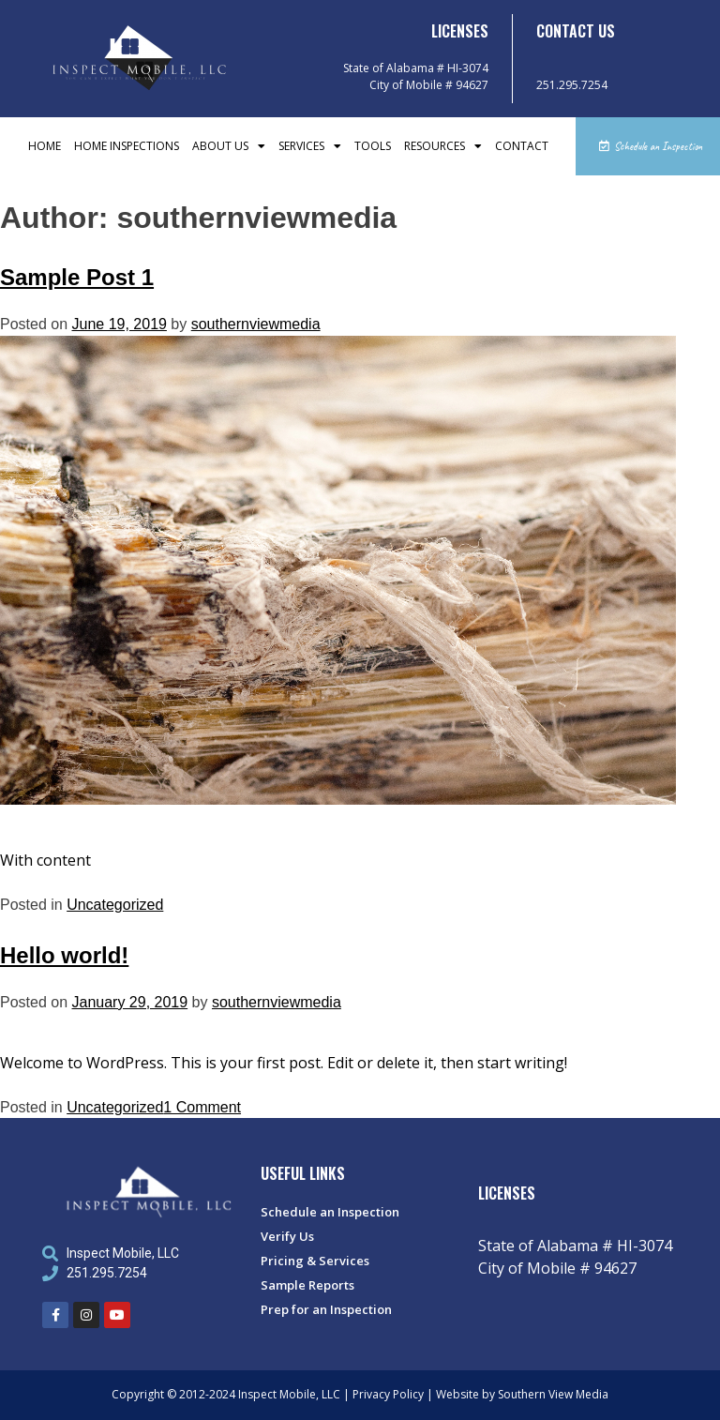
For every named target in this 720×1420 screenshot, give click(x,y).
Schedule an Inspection (330, 1211)
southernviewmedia (256, 324)
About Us (228, 146)
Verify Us (287, 1236)
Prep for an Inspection (326, 1309)
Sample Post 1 (77, 277)
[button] (648, 146)
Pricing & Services (315, 1260)
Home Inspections (126, 146)
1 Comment (202, 1107)
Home (44, 146)
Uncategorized (115, 905)
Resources (443, 146)
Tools (372, 146)
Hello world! (64, 955)
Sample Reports (307, 1284)
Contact (521, 146)
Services (309, 146)
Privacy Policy (388, 1394)
